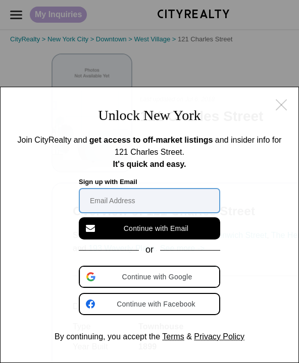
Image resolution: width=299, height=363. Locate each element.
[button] (150, 277)
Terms (173, 336)
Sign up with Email (108, 182)
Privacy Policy (219, 336)
